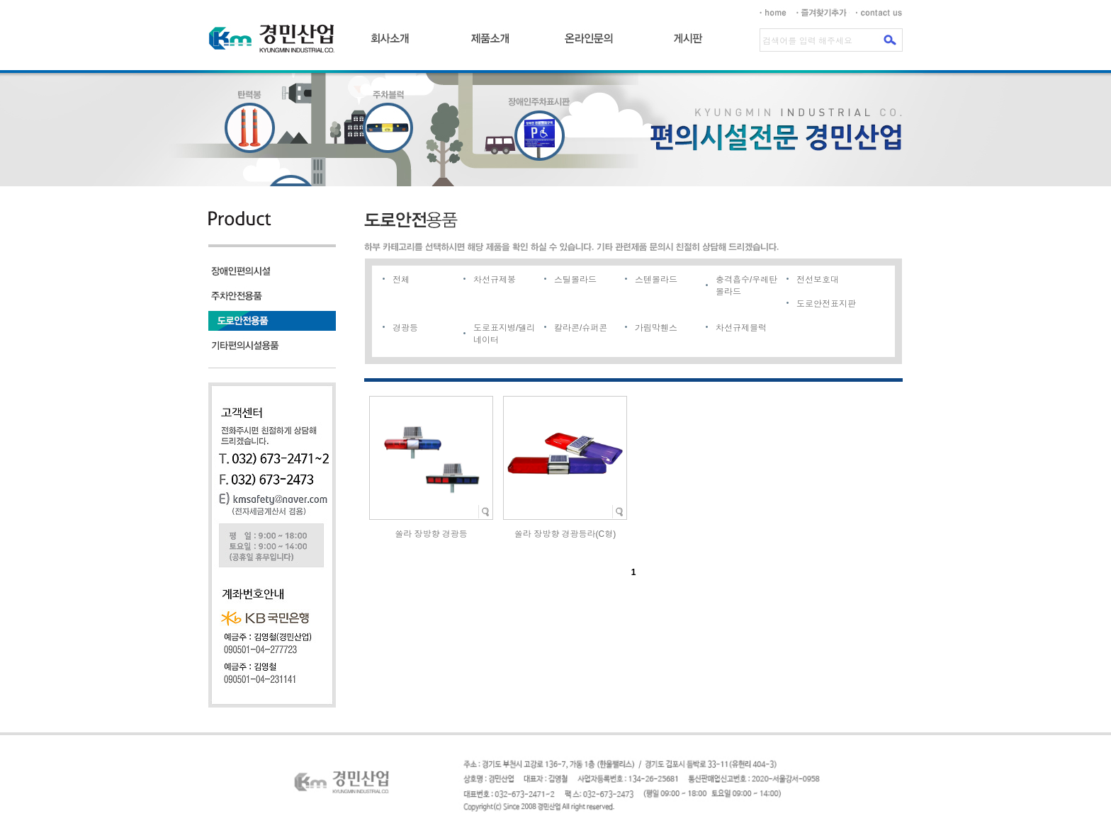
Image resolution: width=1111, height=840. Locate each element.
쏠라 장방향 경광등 (431, 534)
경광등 (405, 328)
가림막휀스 (656, 328)
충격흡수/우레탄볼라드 (746, 286)
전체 (401, 280)
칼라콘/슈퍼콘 (580, 328)
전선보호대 (817, 280)
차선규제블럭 (741, 328)
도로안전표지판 (826, 304)
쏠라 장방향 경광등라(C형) (565, 534)
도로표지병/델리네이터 (504, 334)
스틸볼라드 (575, 280)
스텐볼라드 (656, 280)
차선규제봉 (494, 280)
